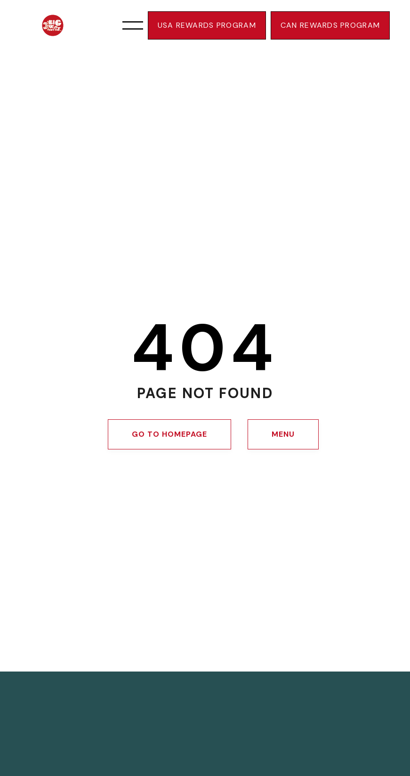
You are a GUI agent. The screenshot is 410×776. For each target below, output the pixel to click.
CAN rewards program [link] (330, 25)
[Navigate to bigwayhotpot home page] (60, 25)
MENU (283, 434)
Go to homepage (169, 434)
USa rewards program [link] (207, 25)
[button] (132, 25)
